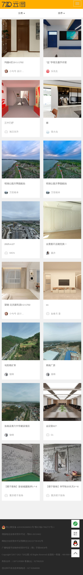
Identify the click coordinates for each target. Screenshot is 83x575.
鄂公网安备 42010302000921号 (18, 527)
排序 (61, 13)
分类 (21, 13)
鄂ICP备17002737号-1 (45, 527)
